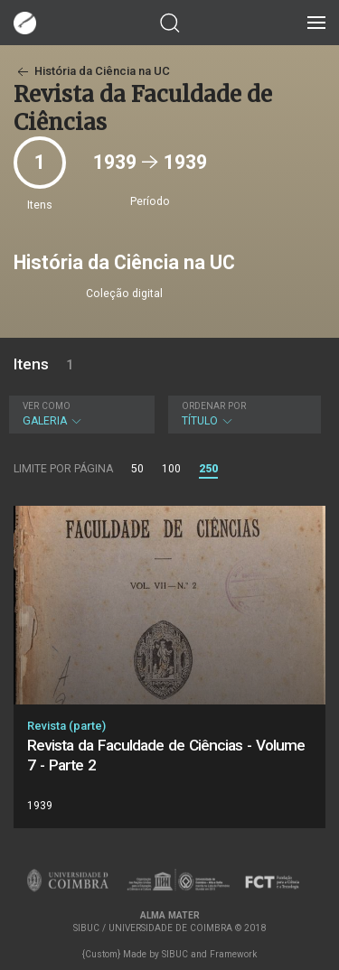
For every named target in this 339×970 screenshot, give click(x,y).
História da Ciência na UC (92, 71)
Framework (233, 954)
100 (171, 468)
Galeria (80, 414)
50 (137, 468)
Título (243, 414)
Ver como (47, 406)
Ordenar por (214, 406)
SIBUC (175, 954)
